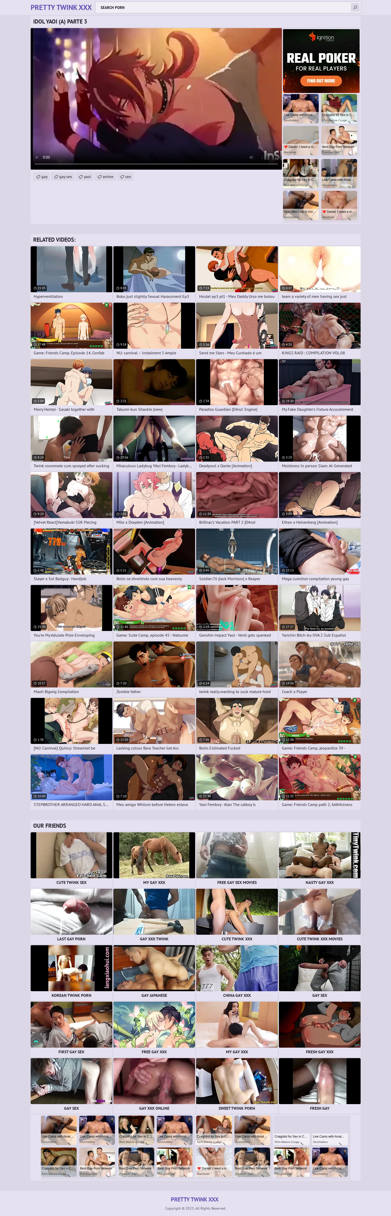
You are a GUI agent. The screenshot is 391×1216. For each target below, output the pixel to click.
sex (128, 176)
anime (108, 176)
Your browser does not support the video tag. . (156, 99)
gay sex (65, 176)
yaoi (87, 176)
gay (44, 176)
